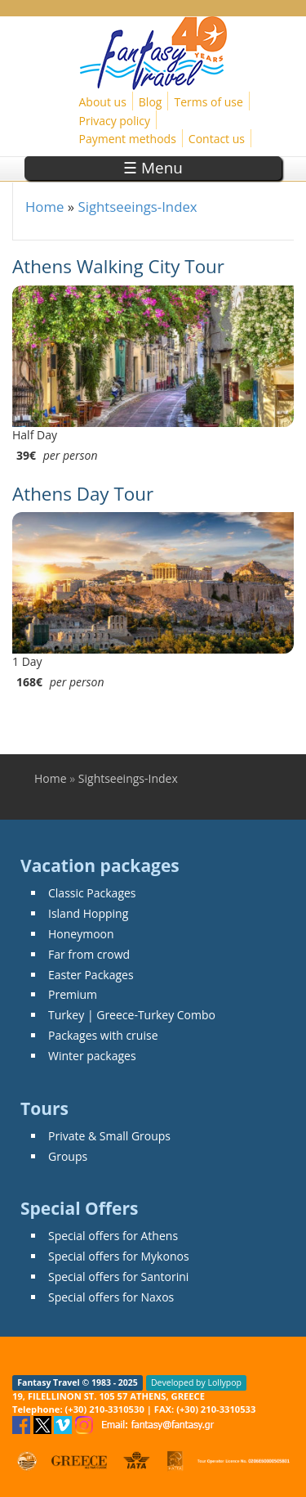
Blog (150, 102)
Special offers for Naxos (111, 1297)
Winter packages (92, 1055)
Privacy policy (115, 120)
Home (44, 206)
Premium (72, 994)
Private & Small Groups (109, 1136)
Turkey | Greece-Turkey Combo (131, 1015)
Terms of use (208, 102)
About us (102, 102)
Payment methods (127, 138)
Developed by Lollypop (196, 1382)
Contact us (216, 138)
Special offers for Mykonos (118, 1256)
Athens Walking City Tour (118, 266)
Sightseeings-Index (137, 206)
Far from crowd (89, 954)
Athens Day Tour (82, 493)
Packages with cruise (103, 1035)
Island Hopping (88, 913)
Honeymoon (81, 934)
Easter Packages (91, 974)
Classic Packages (92, 893)
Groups (67, 1156)
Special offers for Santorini (118, 1276)
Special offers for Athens (113, 1235)
